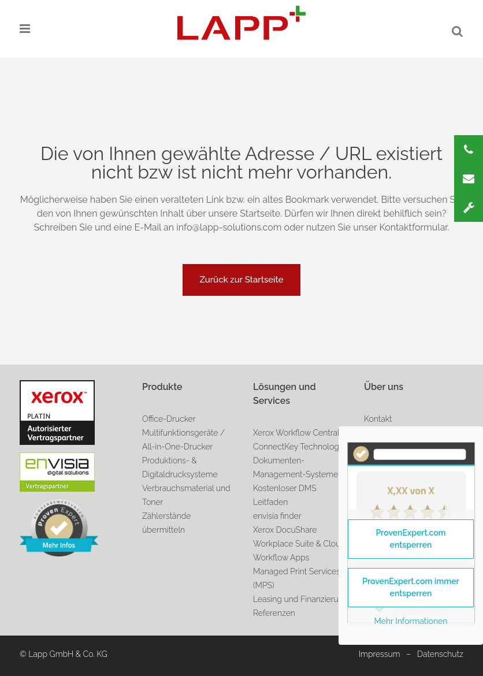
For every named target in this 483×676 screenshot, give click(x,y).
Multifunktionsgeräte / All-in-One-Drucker (183, 439)
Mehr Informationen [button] (411, 621)
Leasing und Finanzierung (300, 599)
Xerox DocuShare (285, 529)
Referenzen (274, 613)
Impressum (379, 654)
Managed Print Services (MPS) (296, 578)
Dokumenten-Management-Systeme (295, 467)
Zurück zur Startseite (241, 279)
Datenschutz (440, 654)
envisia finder (277, 516)
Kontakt (378, 419)
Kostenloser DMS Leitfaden (285, 495)
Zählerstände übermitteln (166, 522)
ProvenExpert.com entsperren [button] (410, 538)
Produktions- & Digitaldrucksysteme (180, 467)
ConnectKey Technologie (299, 446)
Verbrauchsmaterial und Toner (186, 495)
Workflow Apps (281, 557)
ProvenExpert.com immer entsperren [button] (410, 587)
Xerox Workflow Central (296, 432)
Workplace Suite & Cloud (299, 543)
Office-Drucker (169, 419)
